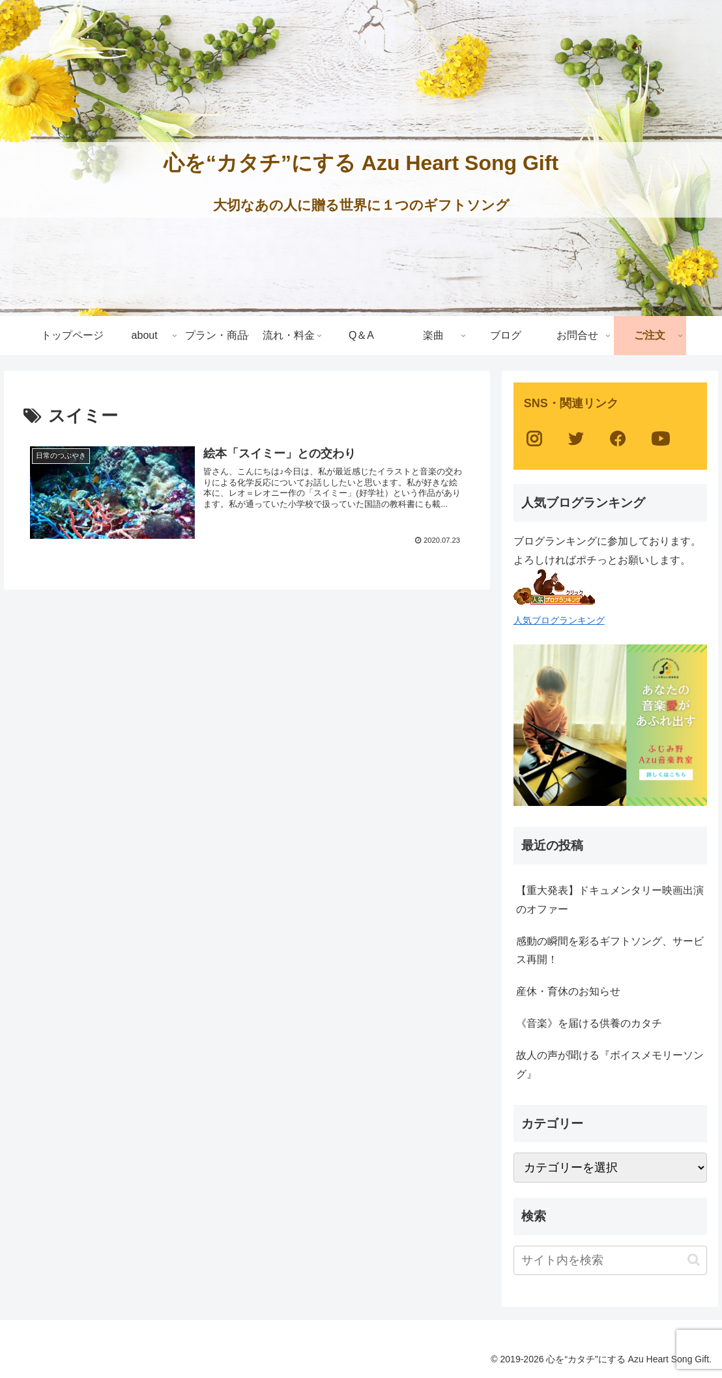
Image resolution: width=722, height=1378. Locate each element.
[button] (693, 1259)
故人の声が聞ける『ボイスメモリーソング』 (610, 1065)
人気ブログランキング (559, 620)
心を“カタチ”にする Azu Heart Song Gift (361, 163)
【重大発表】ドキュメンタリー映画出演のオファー (610, 900)
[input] (610, 1260)
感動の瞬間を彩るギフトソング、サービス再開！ (610, 951)
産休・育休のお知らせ (568, 991)
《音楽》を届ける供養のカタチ (589, 1023)
